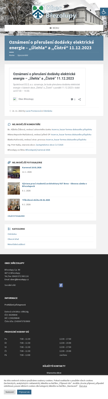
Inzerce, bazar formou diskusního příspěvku (72, 129)
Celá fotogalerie (16, 216)
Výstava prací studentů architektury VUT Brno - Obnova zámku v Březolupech (54, 185)
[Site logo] (54, 18)
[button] (104, 12)
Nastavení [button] (10, 392)
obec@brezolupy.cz (19, 279)
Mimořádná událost (16, 244)
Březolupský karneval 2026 (38, 149)
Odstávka (47, 110)
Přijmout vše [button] (24, 392)
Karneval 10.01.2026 (31, 167)
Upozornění (23, 55)
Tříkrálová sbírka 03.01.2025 (36, 200)
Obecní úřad (13, 239)
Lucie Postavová (33, 110)
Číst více (83, 386)
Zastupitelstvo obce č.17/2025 (49, 144)
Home (12, 55)
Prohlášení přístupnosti (15, 304)
